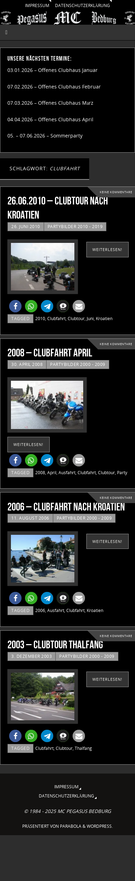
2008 (40, 473)
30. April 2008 (27, 364)
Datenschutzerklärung (82, 5)
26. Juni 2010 (25, 227)
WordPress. (100, 826)
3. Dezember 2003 (31, 656)
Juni (90, 319)
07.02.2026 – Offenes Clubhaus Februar (54, 87)
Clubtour (76, 319)
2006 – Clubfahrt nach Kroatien (66, 507)
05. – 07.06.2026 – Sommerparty (44, 136)
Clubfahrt (56, 319)
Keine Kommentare (116, 192)
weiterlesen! (107, 249)
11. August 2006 (30, 518)
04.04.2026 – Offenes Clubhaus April (50, 119)
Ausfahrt (67, 473)
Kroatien (104, 319)
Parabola (70, 826)
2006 (40, 610)
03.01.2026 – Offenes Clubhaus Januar (52, 70)
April (51, 473)
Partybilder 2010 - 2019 (75, 227)
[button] (15, 306)
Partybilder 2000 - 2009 (77, 364)
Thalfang (83, 748)
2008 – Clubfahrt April (49, 353)
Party (122, 473)
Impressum (37, 5)
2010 (40, 319)
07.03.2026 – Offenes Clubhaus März (50, 103)
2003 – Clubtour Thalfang (55, 644)
